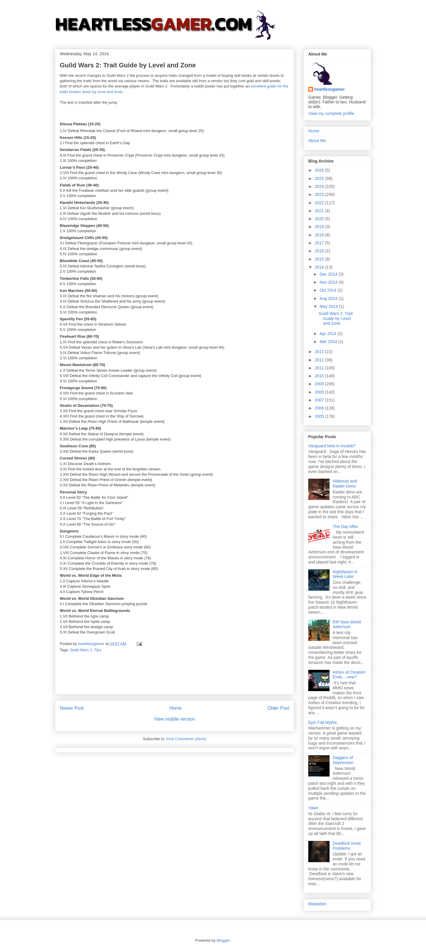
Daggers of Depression (343, 760)
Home (176, 708)
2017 (320, 243)
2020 (320, 218)
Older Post (278, 708)
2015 (320, 259)
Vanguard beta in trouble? (332, 445)
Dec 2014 (329, 274)
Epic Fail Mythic (322, 722)
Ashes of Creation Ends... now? (349, 675)
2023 (320, 194)
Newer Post (72, 708)
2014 (320, 267)
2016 (320, 250)
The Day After (345, 526)
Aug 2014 (329, 298)
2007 (320, 400)
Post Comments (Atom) (186, 739)
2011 (320, 367)
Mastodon (317, 903)
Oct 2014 (329, 290)
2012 (320, 360)
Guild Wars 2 (81, 650)
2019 (320, 226)
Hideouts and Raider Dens (345, 483)
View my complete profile (331, 113)
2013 (320, 351)
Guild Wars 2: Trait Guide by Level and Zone (336, 318)
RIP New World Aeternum (347, 624)
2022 (320, 202)
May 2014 (329, 306)
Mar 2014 (329, 341)
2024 (320, 186)
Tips (97, 650)
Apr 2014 (329, 333)
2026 (320, 170)
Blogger (223, 940)
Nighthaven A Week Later (345, 574)
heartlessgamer (329, 89)
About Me (317, 140)
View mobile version (174, 719)
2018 (320, 235)
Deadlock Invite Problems (347, 846)
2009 (320, 383)
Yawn (313, 807)
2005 (320, 416)
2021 (320, 210)
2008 (320, 392)
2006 (320, 408)
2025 (320, 178)
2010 (320, 375)
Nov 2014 (329, 282)
